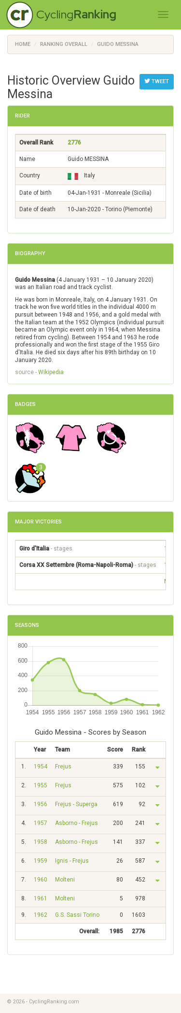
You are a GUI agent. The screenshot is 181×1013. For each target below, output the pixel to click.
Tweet (156, 81)
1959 (40, 860)
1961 (40, 898)
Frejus (63, 766)
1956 (40, 804)
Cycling (76, 14)
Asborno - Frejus (76, 823)
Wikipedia (51, 372)
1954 (40, 766)
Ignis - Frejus (72, 860)
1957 (40, 823)
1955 (40, 785)
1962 (40, 915)
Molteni (65, 879)
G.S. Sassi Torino (77, 915)
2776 (74, 142)
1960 (40, 879)
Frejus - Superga (76, 804)
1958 (40, 842)
